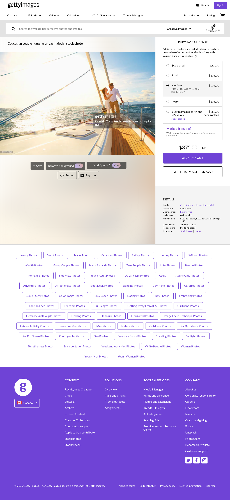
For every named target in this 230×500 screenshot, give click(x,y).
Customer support (196, 451)
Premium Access (115, 401)
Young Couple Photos (66, 265)
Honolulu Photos (111, 315)
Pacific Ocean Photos (36, 336)
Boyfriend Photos (164, 285)
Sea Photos (101, 336)
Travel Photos (82, 255)
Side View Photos (70, 275)
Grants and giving (196, 420)
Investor (190, 414)
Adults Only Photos (188, 275)
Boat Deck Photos (102, 285)
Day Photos (162, 295)
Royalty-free (186, 211)
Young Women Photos (132, 356)
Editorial (70, 401)
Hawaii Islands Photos (103, 265)
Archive (69, 407)
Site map (211, 485)
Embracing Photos (191, 295)
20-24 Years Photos (137, 275)
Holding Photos (81, 315)
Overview (111, 389)
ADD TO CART (192, 158)
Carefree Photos (194, 285)
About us (190, 389)
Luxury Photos (29, 255)
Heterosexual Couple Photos (44, 315)
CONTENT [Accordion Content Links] (72, 380)
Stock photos (73, 438)
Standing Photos (166, 336)
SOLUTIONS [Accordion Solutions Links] (113, 380)
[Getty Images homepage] (23, 5)
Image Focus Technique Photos (183, 315)
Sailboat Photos (198, 255)
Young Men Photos (96, 356)
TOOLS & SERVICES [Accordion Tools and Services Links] (156, 380)
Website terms (126, 485)
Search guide (151, 420)
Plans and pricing (115, 395)
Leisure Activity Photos (34, 326)
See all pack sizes (179, 119)
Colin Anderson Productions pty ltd (197, 205)
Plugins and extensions (157, 401)
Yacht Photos (55, 255)
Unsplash (191, 432)
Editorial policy (148, 485)
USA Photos (168, 265)
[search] (15, 28)
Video (68, 395)
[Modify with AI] (106, 165)
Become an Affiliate (197, 444)
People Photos (194, 265)
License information (191, 485)
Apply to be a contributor (80, 432)
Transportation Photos (78, 346)
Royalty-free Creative (78, 389)
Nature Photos (130, 326)
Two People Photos (138, 265)
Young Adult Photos (102, 275)
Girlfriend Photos (188, 305)
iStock (189, 426)
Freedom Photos (74, 305)
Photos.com (192, 438)
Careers (190, 401)
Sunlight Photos (196, 336)
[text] (87, 29)
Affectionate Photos (68, 285)
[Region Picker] (27, 403)
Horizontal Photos (143, 315)
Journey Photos (169, 255)
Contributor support (77, 426)
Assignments (113, 407)
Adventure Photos (34, 285)
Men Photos (104, 326)
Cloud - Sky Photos (38, 295)
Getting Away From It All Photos (147, 305)
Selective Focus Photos (132, 336)
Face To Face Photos (42, 305)
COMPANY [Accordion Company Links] (192, 380)
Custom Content (75, 414)
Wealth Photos (34, 265)
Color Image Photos (71, 295)
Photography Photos (72, 336)
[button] (77, 104)
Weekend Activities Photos (119, 346)
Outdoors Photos (160, 326)
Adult (162, 275)
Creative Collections (77, 420)
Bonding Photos (133, 285)
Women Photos (191, 346)
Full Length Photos (106, 305)
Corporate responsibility (200, 395)
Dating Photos (136, 295)
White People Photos (158, 346)
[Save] (37, 166)
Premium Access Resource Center (159, 428)
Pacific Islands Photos (194, 326)
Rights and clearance (156, 395)
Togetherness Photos (41, 346)
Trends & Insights (154, 407)
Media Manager (153, 389)
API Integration (152, 414)
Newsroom (192, 407)
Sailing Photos (141, 255)
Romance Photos (39, 275)
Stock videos (72, 444)
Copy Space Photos (105, 295)
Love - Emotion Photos (73, 326)
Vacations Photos (112, 255)
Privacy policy (167, 485)
